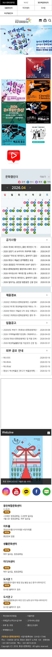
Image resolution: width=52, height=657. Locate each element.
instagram (6, 491)
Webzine (7, 432)
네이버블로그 (46, 491)
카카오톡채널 (26, 491)
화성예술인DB (8, 13)
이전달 (7, 187)
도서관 (43, 8)
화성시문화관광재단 (9, 2)
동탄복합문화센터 (43, 2)
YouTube (16, 491)
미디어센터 (26, 8)
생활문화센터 (9, 8)
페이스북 (36, 491)
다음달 (30, 187)
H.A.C (26, 2)
